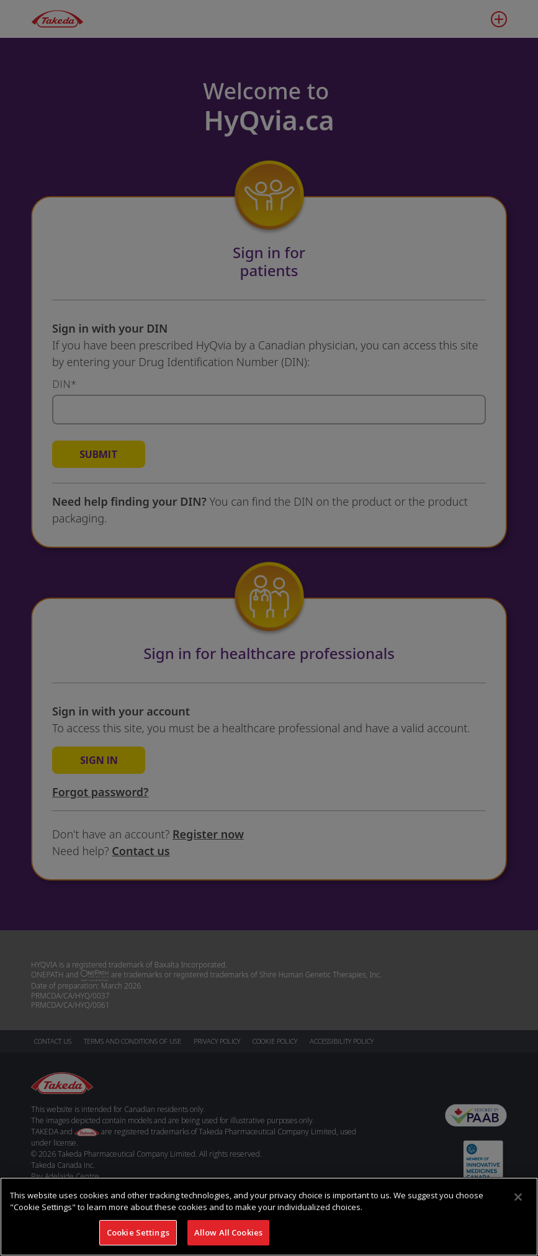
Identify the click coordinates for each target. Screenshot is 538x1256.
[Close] (518, 1202)
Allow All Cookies (228, 1237)
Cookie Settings (138, 1237)
